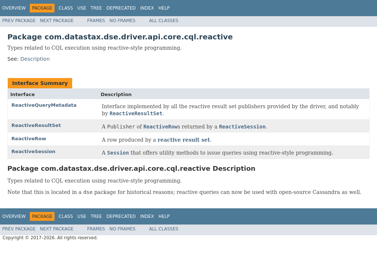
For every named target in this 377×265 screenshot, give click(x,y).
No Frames (122, 20)
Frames (96, 20)
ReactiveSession (33, 151)
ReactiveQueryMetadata (44, 105)
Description (35, 59)
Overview (14, 8)
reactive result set (184, 140)
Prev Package (19, 20)
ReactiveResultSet (36, 125)
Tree (96, 8)
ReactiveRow (28, 138)
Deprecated (121, 8)
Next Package (57, 20)
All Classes (163, 20)
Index (147, 8)
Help (164, 8)
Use (81, 8)
